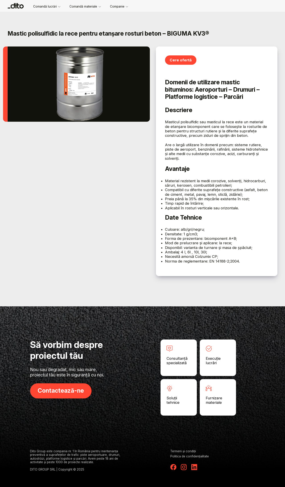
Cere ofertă (181, 60)
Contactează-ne (61, 390)
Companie (119, 6)
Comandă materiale (85, 6)
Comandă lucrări (47, 6)
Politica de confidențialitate (189, 456)
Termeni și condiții (183, 451)
